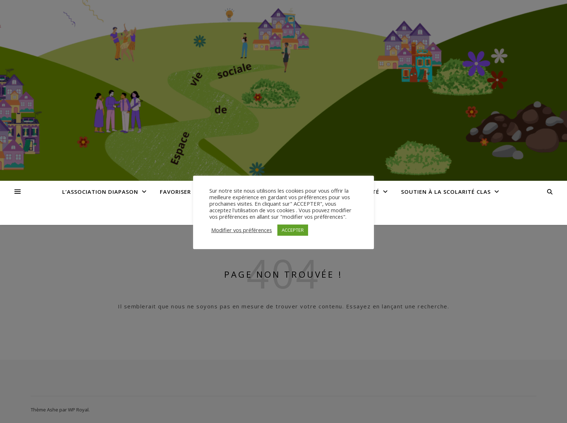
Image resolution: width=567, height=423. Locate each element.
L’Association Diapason (100, 191)
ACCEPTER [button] (293, 230)
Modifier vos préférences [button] (241, 230)
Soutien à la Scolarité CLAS (446, 191)
